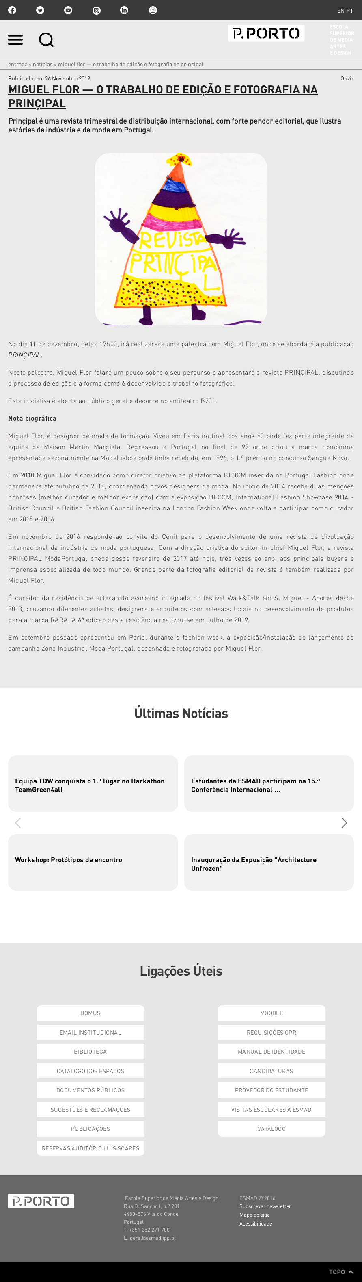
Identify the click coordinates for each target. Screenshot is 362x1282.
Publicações (90, 1128)
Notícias (43, 63)
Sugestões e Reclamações (91, 1109)
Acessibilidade (255, 1223)
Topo (341, 1272)
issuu (96, 10)
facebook (12, 10)
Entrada (18, 63)
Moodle (271, 1012)
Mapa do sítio (254, 1214)
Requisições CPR (271, 1032)
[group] (93, 783)
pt (349, 10)
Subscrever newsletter (265, 1205)
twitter (40, 10)
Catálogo (271, 1128)
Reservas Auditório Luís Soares (91, 1148)
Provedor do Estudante (271, 1089)
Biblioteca (90, 1051)
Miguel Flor (25, 435)
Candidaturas (271, 1070)
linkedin (124, 10)
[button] (344, 823)
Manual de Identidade (271, 1051)
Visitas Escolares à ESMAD (271, 1109)
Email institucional (90, 1032)
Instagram (152, 10)
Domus (90, 1012)
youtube (68, 10)
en (341, 10)
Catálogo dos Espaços (90, 1070)
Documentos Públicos (90, 1089)
